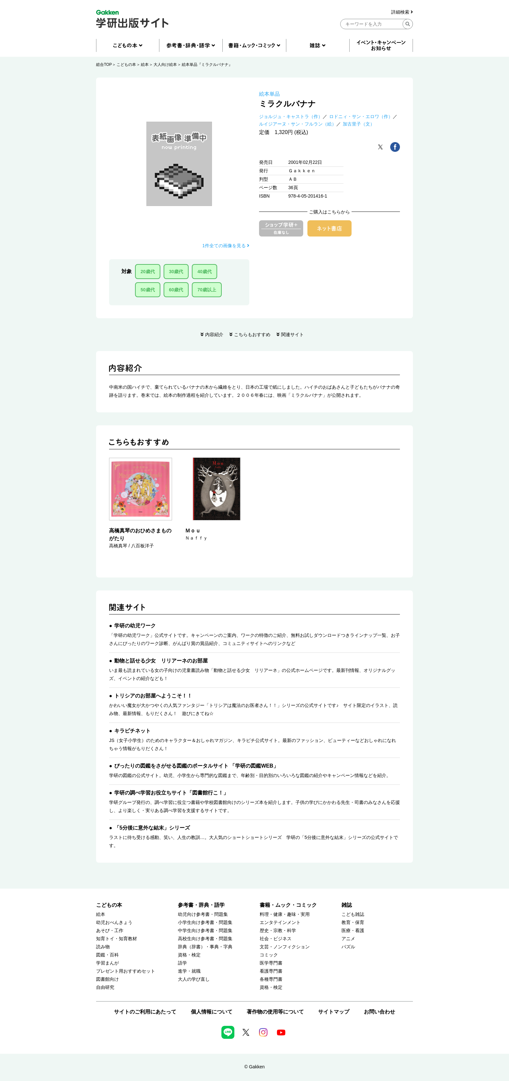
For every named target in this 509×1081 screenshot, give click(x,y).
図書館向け (107, 979)
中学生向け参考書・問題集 (205, 930)
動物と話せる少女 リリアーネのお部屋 (161, 660)
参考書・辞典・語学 (201, 905)
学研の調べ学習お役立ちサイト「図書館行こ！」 (171, 793)
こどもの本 (126, 64)
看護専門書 (271, 971)
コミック (269, 955)
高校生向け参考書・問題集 (205, 938)
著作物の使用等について (275, 1011)
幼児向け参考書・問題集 (203, 914)
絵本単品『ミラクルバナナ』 (207, 64)
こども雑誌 (352, 914)
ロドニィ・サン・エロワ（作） (361, 116)
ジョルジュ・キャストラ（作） (291, 116)
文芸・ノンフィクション (285, 946)
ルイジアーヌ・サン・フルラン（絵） (297, 124)
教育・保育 (352, 922)
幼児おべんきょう (114, 922)
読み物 (103, 946)
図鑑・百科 (107, 955)
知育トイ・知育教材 (116, 938)
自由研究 (105, 987)
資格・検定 (189, 955)
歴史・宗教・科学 (278, 930)
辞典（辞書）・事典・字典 (205, 946)
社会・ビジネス (276, 938)
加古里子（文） (359, 124)
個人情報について (211, 1011)
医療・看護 (352, 930)
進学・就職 (189, 971)
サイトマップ (333, 1011)
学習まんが (107, 963)
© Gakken (254, 1066)
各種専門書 (271, 979)
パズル (348, 946)
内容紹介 (214, 334)
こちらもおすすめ (252, 334)
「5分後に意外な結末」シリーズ (152, 828)
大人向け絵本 (165, 64)
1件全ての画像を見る (225, 245)
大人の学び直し (194, 979)
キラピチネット (132, 731)
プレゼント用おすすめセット (125, 971)
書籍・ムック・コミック (288, 905)
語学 (182, 963)
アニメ (348, 938)
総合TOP (104, 64)
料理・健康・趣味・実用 (285, 914)
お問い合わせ (379, 1011)
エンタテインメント (280, 922)
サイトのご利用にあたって (145, 1011)
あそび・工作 (109, 930)
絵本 (145, 64)
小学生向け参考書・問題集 (205, 922)
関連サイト (292, 334)
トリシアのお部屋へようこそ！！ (153, 695)
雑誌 (346, 905)
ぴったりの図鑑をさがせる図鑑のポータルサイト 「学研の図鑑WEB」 (196, 766)
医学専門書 (271, 963)
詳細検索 (402, 12)
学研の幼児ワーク (135, 625)
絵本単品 (269, 94)
